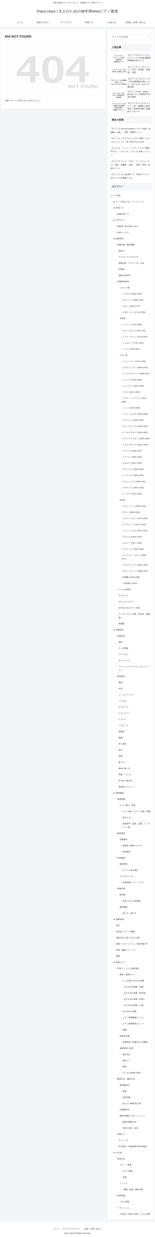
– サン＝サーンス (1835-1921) (134, 426)
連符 (120, 642)
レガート (122, 719)
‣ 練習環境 (120, 833)
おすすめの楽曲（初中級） (135, 993)
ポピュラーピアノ (126, 602)
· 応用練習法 (124, 1109)
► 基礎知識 (118, 919)
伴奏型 (121, 269)
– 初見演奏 (126, 1097)
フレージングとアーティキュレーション (134, 668)
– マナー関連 (127, 1171)
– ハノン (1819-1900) (130, 408)
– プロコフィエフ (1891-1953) (134, 565)
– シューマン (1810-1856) (132, 386)
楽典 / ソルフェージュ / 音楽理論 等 (131, 944)
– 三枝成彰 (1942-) (129, 583)
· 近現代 (122, 500)
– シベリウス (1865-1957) (132, 475)
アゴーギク (123, 654)
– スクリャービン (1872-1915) (134, 518)
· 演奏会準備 (124, 1036)
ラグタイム (123, 595)
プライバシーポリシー (71, 1229)
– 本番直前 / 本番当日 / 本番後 (134, 1042)
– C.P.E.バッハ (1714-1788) (133, 312)
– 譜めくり (126, 1060)
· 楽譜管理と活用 (126, 1048)
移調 (118, 956)
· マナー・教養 (125, 1165)
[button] (148, 36)
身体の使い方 (124, 768)
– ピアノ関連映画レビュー (132, 1023)
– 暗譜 (124, 1091)
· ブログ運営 (124, 1202)
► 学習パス (118, 208)
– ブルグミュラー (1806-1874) (134, 367)
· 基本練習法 (124, 1085)
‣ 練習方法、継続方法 (125, 1079)
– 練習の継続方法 (129, 1122)
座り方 (121, 762)
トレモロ (122, 701)
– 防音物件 (126, 852)
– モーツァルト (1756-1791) (133, 330)
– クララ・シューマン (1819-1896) (134, 400)
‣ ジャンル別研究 (123, 589)
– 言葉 (124, 1177)
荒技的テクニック (126, 787)
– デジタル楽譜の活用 (131, 1073)
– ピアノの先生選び (130, 870)
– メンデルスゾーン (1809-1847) (135, 373)
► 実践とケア (119, 962)
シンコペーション (126, 695)
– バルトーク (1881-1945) (132, 549)
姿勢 (120, 756)
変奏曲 (121, 623)
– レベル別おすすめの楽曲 (132, 981)
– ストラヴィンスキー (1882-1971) (134, 557)
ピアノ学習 (116, 195)
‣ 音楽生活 (120, 1159)
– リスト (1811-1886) (130, 392)
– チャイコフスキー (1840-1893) (135, 438)
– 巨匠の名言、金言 (130, 1128)
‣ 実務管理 (120, 888)
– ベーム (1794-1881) (130, 349)
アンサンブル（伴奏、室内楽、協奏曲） (134, 616)
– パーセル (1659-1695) (131, 294)
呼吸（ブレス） (125, 774)
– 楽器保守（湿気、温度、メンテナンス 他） (135, 825)
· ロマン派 (123, 355)
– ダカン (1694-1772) (130, 306)
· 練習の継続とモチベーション (132, 1116)
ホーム (56, 1229)
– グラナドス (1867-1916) (132, 487)
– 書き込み (126, 1054)
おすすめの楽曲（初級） (134, 987)
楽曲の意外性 (124, 275)
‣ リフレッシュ (122, 1208)
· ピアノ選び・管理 (127, 805)
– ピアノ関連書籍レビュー (132, 1017)
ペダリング (123, 725)
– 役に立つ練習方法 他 (131, 1103)
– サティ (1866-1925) (130, 512)
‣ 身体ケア (120, 1134)
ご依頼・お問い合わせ (92, 1229)
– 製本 (124, 1066)
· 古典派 (122, 318)
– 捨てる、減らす (129, 913)
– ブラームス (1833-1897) (132, 420)
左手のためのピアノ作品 (129, 608)
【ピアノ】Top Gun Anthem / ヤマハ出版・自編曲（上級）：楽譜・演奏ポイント (130, 130)
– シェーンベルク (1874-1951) (134, 530)
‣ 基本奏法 (120, 676)
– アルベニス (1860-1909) (132, 469)
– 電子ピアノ (127, 817)
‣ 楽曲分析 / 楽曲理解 (125, 245)
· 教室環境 (123, 864)
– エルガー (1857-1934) (131, 463)
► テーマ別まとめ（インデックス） (129, 202)
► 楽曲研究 (118, 238)
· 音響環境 (123, 839)
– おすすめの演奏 (129, 1011)
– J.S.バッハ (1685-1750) (132, 300)
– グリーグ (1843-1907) (131, 451)
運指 (120, 682)
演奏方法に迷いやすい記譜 (127, 938)
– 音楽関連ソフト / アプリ (132, 882)
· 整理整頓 (123, 907)
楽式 (118, 925)
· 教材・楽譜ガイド (127, 974)
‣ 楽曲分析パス (122, 214)
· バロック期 (124, 287)
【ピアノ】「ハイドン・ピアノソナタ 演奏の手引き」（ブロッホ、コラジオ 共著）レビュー (130, 151)
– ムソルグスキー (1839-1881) (134, 432)
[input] (131, 37)
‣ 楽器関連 (120, 799)
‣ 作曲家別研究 (122, 281)
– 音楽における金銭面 (131, 901)
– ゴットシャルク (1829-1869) (134, 414)
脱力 (120, 750)
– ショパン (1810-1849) (131, 380)
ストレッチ (123, 1140)
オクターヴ (123, 707)
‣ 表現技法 (120, 636)
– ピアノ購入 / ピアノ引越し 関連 (135, 811)
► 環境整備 (118, 793)
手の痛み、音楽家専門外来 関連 (133, 1146)
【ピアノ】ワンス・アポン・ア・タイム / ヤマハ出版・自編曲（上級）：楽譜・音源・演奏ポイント (130, 164)
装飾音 (121, 731)
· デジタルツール (126, 876)
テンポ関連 (123, 648)
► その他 (117, 1152)
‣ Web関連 (120, 1195)
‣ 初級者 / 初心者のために (127, 226)
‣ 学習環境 (120, 858)
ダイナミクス (124, 660)
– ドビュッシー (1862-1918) (133, 506)
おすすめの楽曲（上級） (134, 1005)
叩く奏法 (122, 744)
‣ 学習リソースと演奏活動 (127, 968)
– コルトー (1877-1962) (131, 543)
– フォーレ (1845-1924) (131, 457)
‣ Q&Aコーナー (122, 232)
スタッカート (124, 713)
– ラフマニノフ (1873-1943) (133, 524)
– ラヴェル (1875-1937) (131, 537)
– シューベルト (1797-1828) (133, 361)
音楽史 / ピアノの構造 (125, 931)
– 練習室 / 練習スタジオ (131, 845)
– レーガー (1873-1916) (131, 494)
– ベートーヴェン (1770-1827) (134, 337)
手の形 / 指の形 (125, 781)
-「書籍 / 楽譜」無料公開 (132, 1189)
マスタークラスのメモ (128, 257)
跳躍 (120, 738)
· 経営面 (122, 895)
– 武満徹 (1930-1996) (130, 577)
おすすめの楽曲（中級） (134, 999)
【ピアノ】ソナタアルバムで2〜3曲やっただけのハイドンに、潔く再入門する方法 (130, 140)
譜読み (121, 251)
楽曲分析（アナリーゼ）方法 (131, 263)
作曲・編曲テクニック (126, 950)
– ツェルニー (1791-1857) (132, 343)
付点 (120, 688)
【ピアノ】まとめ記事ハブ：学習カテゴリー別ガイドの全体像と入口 (130, 176)
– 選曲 (124, 1030)
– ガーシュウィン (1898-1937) (134, 571)
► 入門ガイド (119, 220)
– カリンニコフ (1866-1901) (133, 481)
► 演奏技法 (118, 630)
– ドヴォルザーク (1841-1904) (134, 445)
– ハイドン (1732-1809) (131, 324)
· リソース (123, 1183)
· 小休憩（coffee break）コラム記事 (134, 1214)
